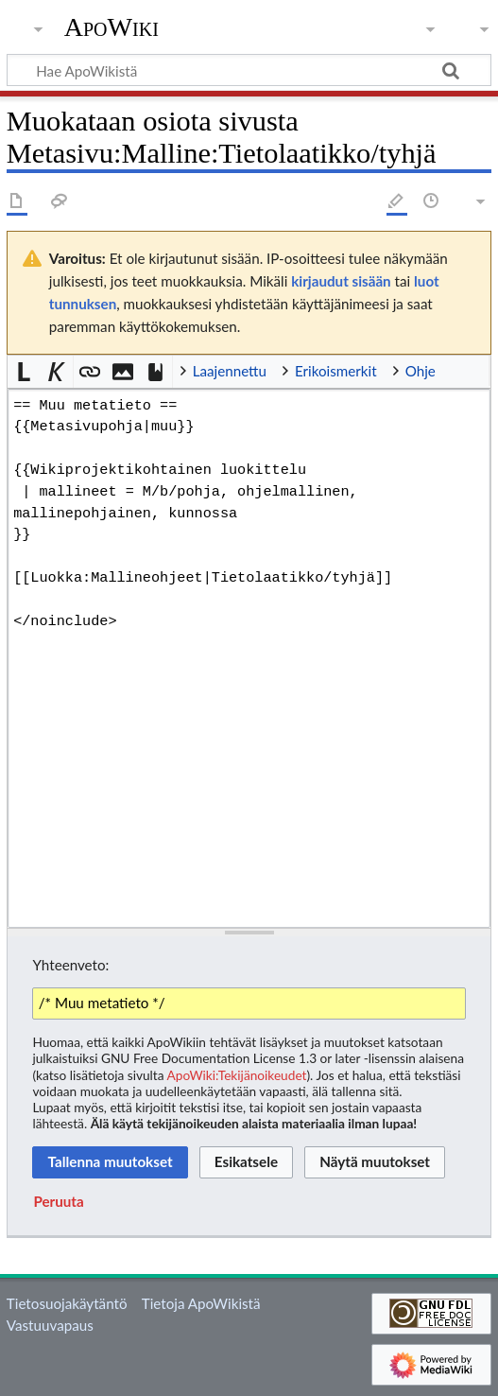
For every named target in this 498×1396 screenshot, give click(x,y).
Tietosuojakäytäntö (67, 1303)
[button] (24, 372)
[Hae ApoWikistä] (249, 70)
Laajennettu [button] (229, 370)
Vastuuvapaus (50, 1325)
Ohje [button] (420, 370)
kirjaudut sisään (340, 280)
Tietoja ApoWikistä (201, 1303)
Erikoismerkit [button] (336, 370)
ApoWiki (111, 27)
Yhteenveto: (70, 964)
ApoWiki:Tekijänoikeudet (237, 1075)
